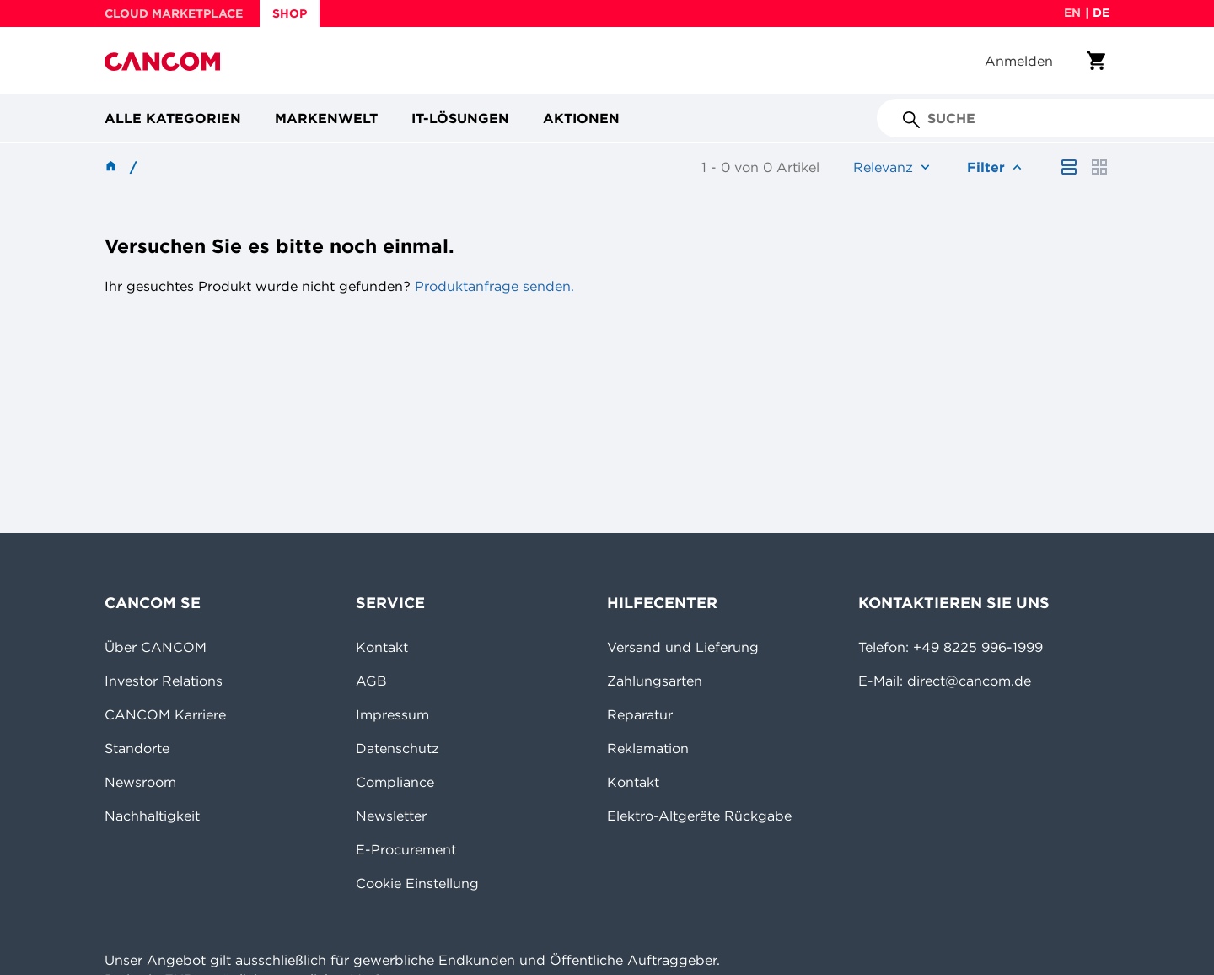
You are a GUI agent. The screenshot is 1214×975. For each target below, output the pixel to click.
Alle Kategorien (173, 118)
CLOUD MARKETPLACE (174, 13)
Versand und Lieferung (683, 646)
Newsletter (391, 815)
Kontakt (382, 646)
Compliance (395, 781)
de (1101, 12)
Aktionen (581, 118)
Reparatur (640, 714)
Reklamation (648, 748)
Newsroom (140, 781)
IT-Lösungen (460, 118)
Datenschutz (397, 748)
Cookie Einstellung (417, 883)
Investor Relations (164, 680)
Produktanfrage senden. (492, 285)
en (1072, 12)
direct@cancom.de (969, 680)
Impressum (392, 714)
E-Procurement (406, 849)
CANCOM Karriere (165, 714)
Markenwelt (326, 118)
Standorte (137, 748)
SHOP (289, 13)
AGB (371, 680)
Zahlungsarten (654, 680)
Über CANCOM (156, 646)
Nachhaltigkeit (152, 815)
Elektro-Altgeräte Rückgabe (699, 815)
